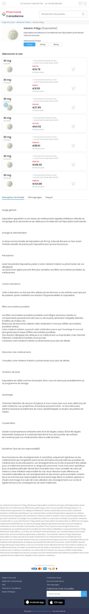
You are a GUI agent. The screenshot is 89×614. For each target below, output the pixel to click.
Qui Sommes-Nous (55, 581)
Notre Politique (8, 591)
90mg (56, 44)
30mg (29, 44)
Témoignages (35, 197)
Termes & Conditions (11, 588)
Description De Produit (13, 197)
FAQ (3, 584)
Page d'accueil (8, 22)
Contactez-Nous (54, 577)
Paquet (49, 197)
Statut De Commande (12, 581)
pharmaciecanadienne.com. (42, 611)
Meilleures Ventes (23, 22)
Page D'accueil (9, 577)
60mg (42, 44)
